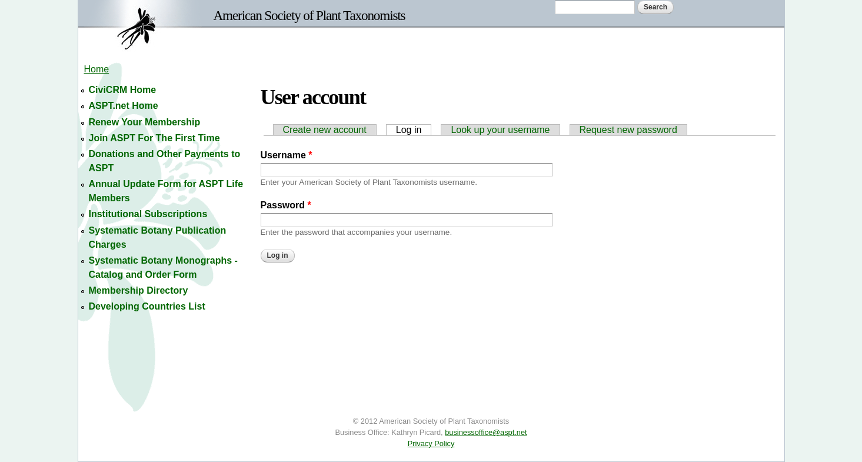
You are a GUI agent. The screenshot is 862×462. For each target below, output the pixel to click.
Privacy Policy (431, 443)
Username (286, 155)
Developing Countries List (147, 306)
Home (96, 69)
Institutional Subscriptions (148, 214)
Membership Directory (138, 290)
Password (286, 205)
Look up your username (500, 130)
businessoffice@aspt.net (486, 432)
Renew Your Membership (145, 122)
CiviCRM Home (123, 90)
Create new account (325, 130)
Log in (414, 130)
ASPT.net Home (123, 106)
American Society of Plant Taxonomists (309, 15)
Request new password (628, 130)
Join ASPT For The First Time (154, 138)
